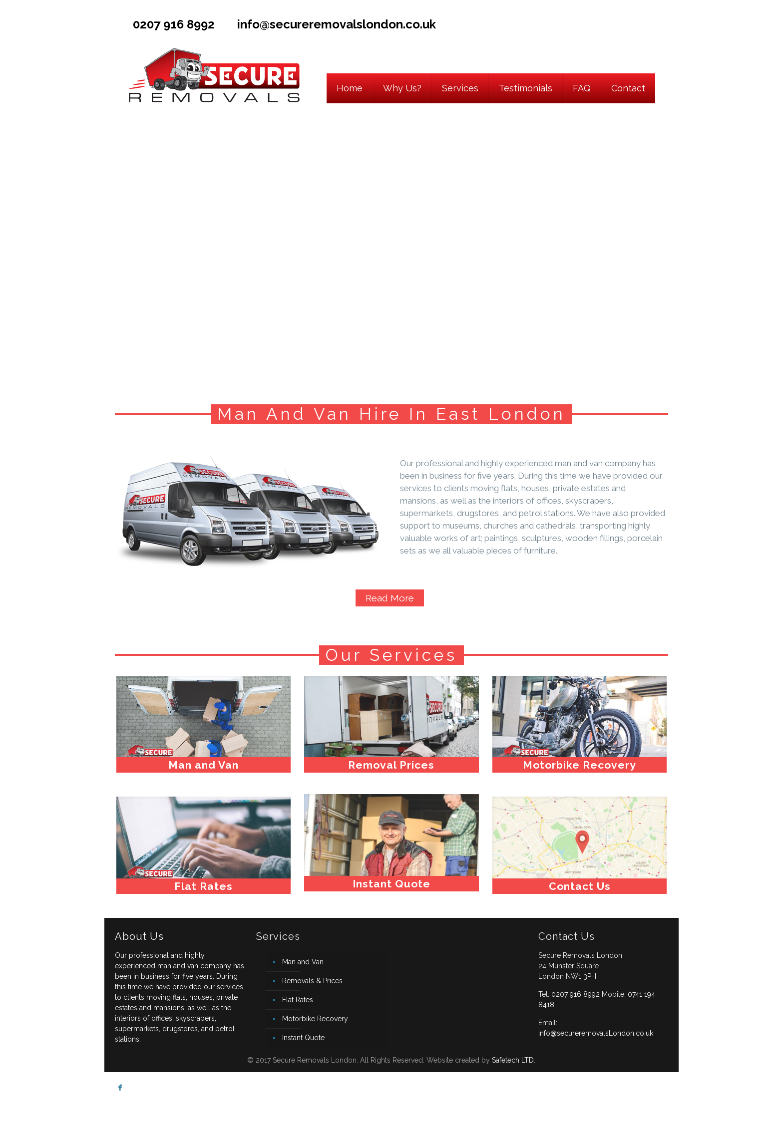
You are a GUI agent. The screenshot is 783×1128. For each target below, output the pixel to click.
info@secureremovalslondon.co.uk (336, 24)
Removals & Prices (312, 981)
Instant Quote (303, 1038)
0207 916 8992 (174, 24)
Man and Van (303, 962)
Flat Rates (297, 1000)
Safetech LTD (513, 1060)
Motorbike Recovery (315, 1019)
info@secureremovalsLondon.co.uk (595, 1033)
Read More (390, 597)
